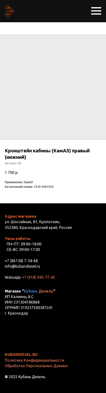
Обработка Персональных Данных (36, 366)
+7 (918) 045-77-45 (38, 277)
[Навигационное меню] (96, 11)
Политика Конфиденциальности (34, 360)
